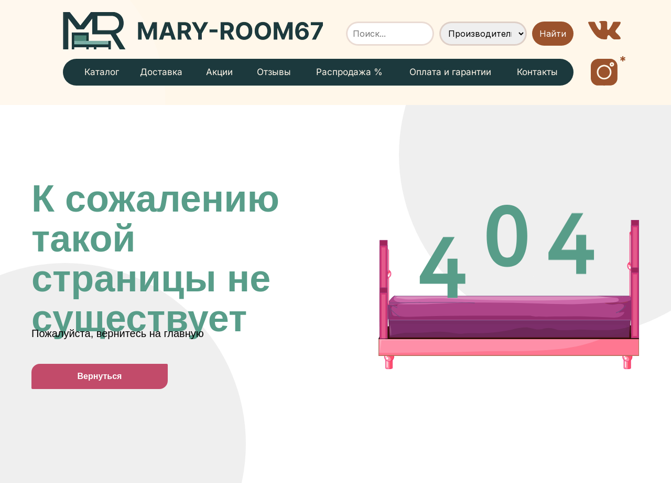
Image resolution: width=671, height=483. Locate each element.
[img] (193, 30)
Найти (552, 33)
